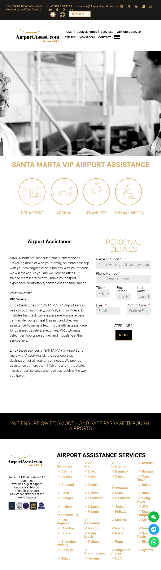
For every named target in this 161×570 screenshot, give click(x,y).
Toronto (94, 558)
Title (100, 287)
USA (118, 558)
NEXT (123, 335)
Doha (119, 493)
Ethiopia (67, 498)
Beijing (66, 476)
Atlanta (66, 471)
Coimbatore (119, 488)
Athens (147, 463)
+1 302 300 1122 (61, 6)
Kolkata (121, 511)
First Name (121, 289)
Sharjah (67, 550)
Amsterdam (119, 466)
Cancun (120, 476)
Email (101, 305)
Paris (119, 533)
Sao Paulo (142, 534)
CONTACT (104, 37)
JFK (145, 506)
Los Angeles (63, 521)
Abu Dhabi (89, 464)
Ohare (66, 533)
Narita (119, 528)
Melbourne (92, 523)
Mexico (120, 520)
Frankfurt (95, 498)
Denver (93, 493)
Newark (148, 528)
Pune (119, 541)
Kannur (93, 511)
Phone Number (108, 273)
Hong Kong (143, 499)
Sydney (147, 550)
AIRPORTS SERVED (129, 31)
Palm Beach (90, 534)
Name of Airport (109, 259)
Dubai (146, 493)
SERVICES (107, 31)
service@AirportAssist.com (96, 6)
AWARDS (70, 37)
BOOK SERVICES (87, 31)
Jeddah (120, 506)
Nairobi (93, 528)
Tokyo (65, 558)
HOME (68, 31)
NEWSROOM (87, 37)
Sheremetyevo (95, 553)
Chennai (67, 485)
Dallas (146, 485)
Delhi (65, 493)
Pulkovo (94, 541)
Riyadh (147, 541)
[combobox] (101, 278)
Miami (146, 520)
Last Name (142, 289)
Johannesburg (68, 515)
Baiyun (93, 471)
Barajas (147, 471)
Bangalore (64, 466)
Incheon (67, 506)
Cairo (92, 476)
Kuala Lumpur (144, 513)
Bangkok (122, 471)
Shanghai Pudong (66, 543)
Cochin (93, 485)
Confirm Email (138, 305)
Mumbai (67, 528)
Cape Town (143, 478)
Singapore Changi (120, 551)
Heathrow (122, 498)
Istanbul (94, 506)
